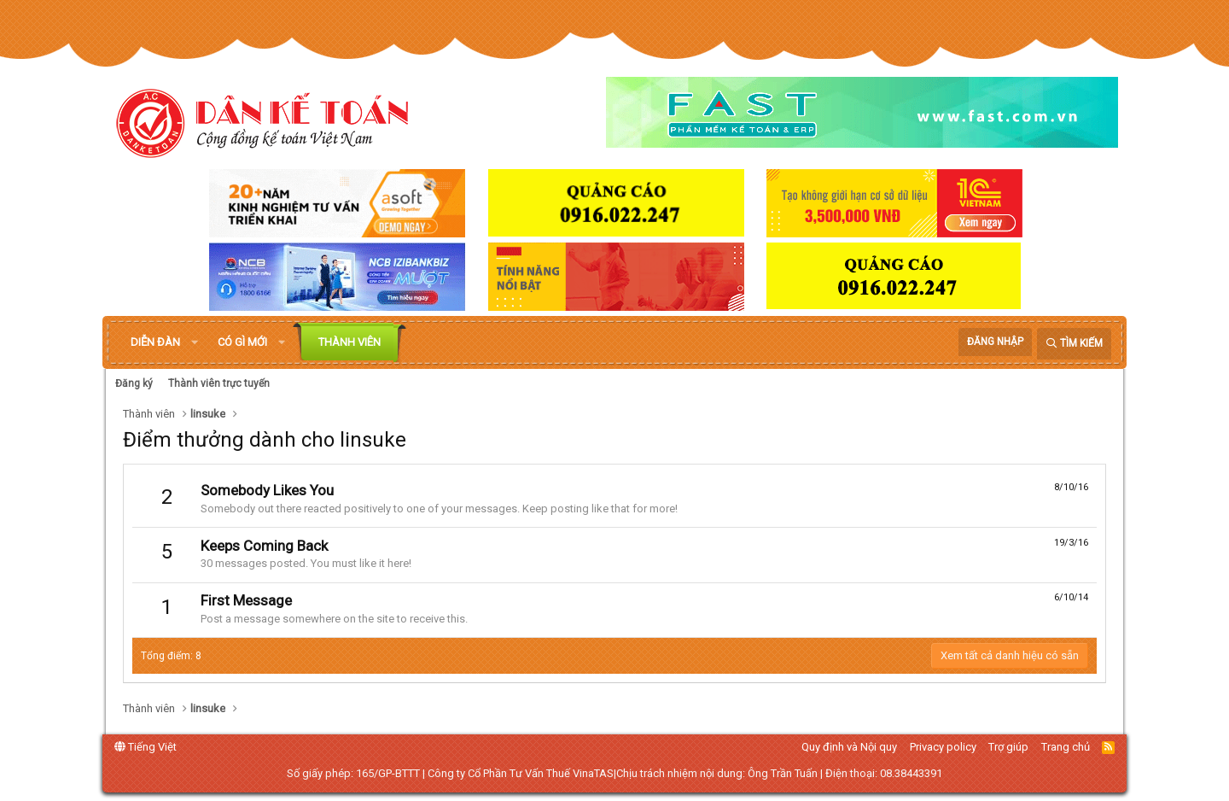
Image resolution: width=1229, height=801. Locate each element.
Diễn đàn (155, 342)
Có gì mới (242, 342)
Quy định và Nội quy (849, 746)
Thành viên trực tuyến (219, 383)
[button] (194, 342)
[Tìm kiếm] (1074, 344)
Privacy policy (943, 746)
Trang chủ (1065, 746)
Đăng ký (134, 383)
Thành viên (349, 342)
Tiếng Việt (145, 746)
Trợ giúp (1008, 746)
